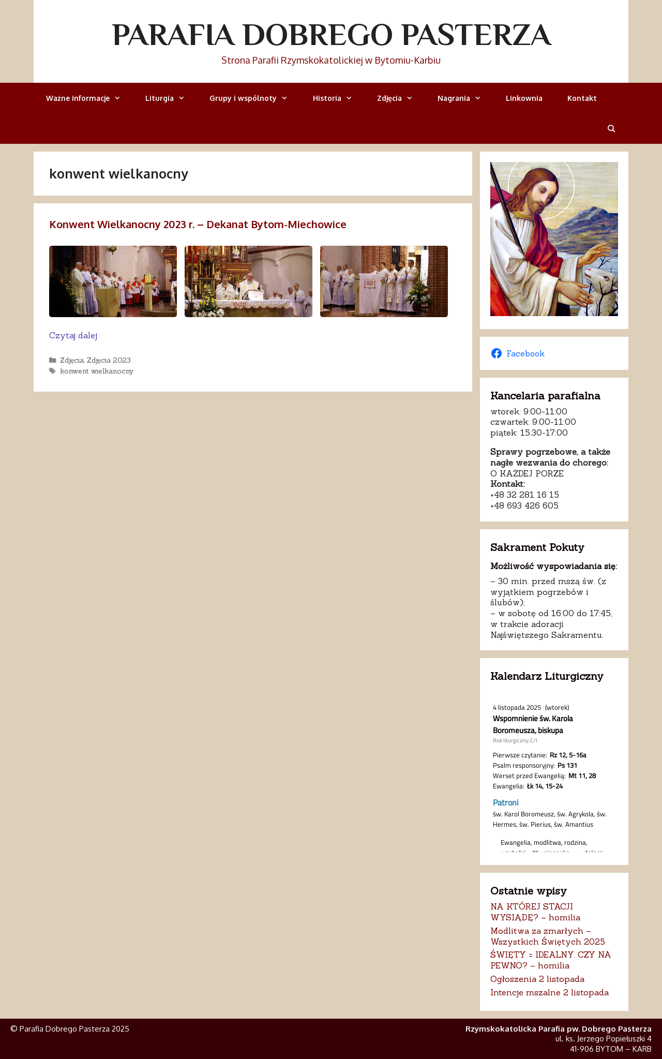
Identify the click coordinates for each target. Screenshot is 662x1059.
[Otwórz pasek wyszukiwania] (611, 128)
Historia (339, 98)
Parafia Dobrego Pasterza (331, 34)
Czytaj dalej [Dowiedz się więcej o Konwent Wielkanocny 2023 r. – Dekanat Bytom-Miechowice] (73, 335)
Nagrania (465, 98)
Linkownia (524, 98)
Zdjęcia (401, 98)
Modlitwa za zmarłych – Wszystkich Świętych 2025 (547, 936)
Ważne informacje (89, 98)
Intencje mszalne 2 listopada (549, 992)
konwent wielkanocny (96, 371)
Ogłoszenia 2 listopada (537, 979)
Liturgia (171, 98)
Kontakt (582, 98)
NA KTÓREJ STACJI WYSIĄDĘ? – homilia (535, 911)
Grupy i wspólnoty (254, 98)
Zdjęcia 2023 (109, 360)
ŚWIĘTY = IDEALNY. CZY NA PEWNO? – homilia (550, 960)
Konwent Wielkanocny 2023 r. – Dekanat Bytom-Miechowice (198, 224)
